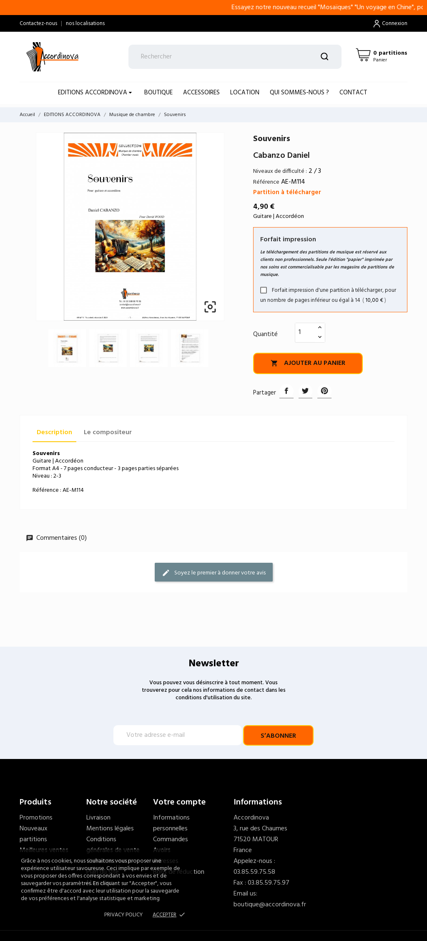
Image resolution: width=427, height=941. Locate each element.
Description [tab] (54, 432)
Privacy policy (123, 915)
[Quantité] (305, 332)
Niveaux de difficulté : (280, 171)
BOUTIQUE (158, 93)
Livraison (98, 817)
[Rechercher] (235, 57)
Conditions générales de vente (113, 845)
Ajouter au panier (308, 363)
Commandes (170, 839)
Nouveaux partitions (34, 834)
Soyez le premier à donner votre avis (214, 572)
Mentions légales (110, 828)
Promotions (36, 817)
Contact (353, 93)
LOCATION (244, 93)
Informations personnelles (171, 823)
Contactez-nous (38, 23)
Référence (266, 182)
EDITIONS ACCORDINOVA (93, 93)
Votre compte (179, 802)
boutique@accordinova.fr (270, 904)
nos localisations (85, 23)
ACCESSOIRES (201, 93)
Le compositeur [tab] (108, 432)
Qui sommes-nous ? (299, 93)
